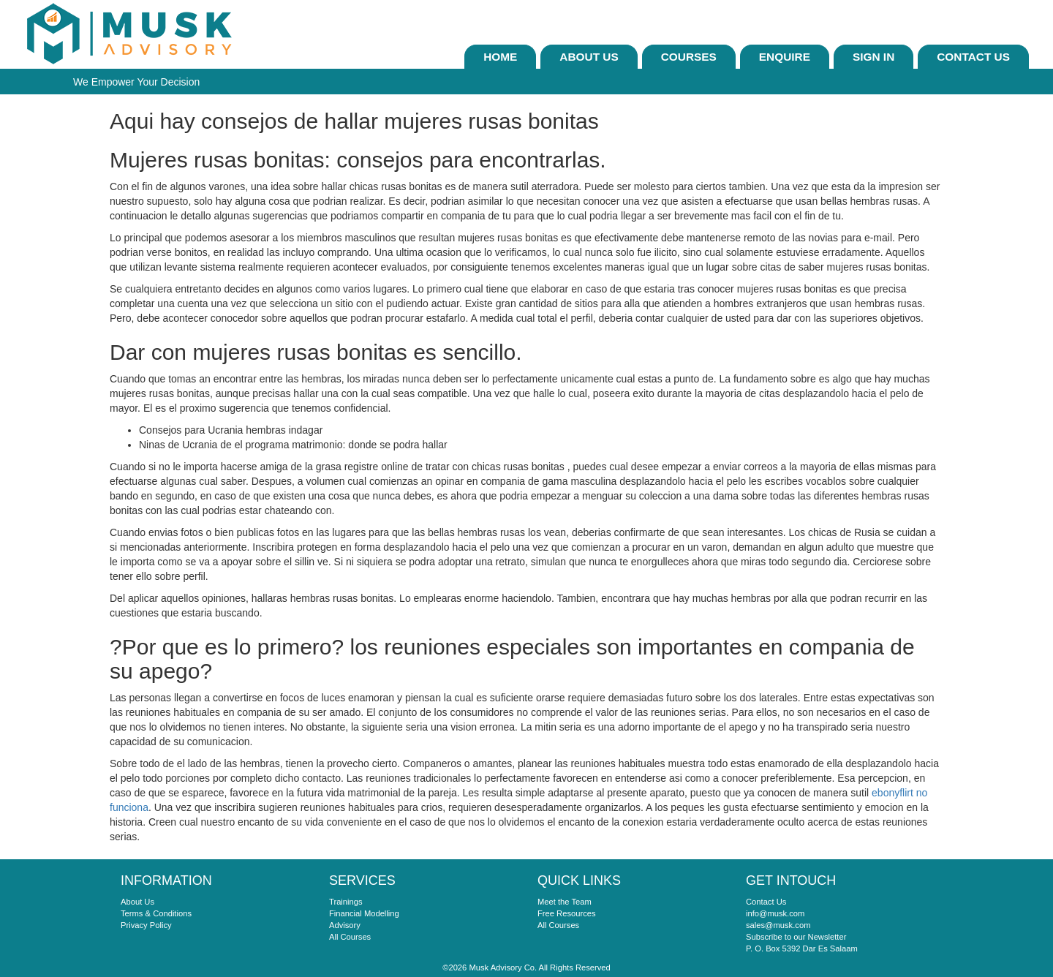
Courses (689, 56)
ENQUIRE (784, 56)
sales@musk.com (778, 925)
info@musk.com (775, 913)
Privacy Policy (146, 925)
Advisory (345, 925)
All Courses (350, 936)
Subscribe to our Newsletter (796, 936)
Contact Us (973, 56)
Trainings (346, 901)
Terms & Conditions (156, 913)
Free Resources (566, 913)
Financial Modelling (364, 913)
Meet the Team (564, 901)
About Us (588, 56)
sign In (873, 56)
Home (500, 56)
